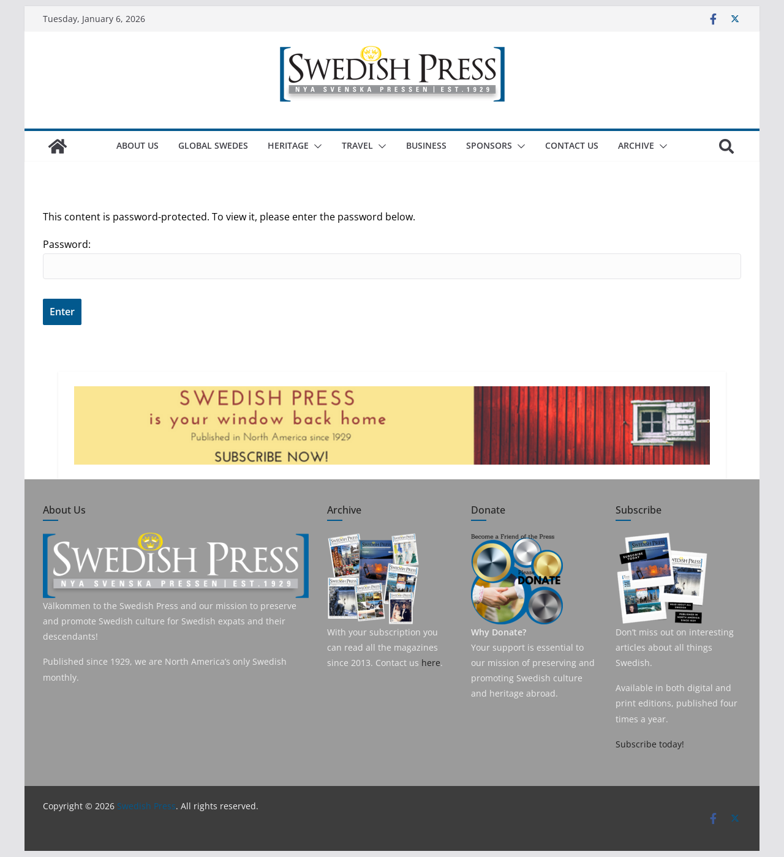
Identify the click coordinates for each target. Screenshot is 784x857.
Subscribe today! (650, 744)
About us (137, 145)
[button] (315, 146)
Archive (636, 145)
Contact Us (571, 145)
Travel (357, 145)
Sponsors (489, 145)
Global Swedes (213, 145)
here (430, 662)
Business (426, 145)
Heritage (288, 145)
